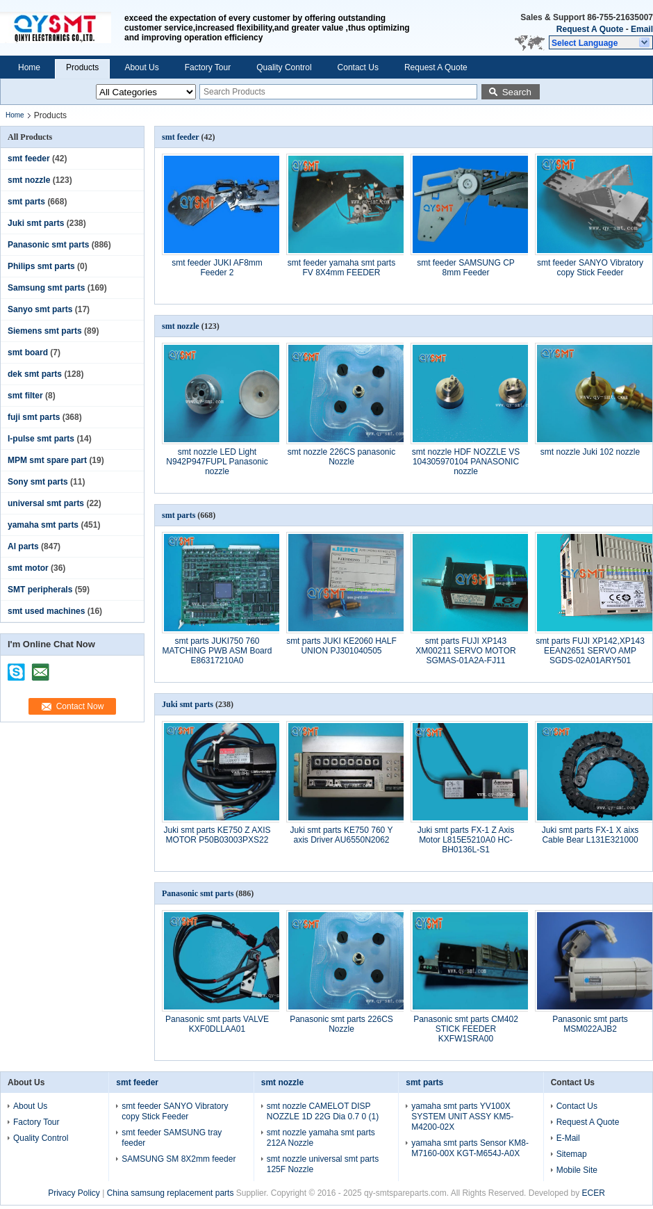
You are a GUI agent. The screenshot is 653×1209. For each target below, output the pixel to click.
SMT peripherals (40, 589)
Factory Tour (208, 67)
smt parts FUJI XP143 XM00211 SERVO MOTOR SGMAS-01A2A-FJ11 (465, 650)
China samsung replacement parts (170, 1193)
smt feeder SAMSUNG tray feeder (172, 1138)
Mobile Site (576, 1170)
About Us (141, 67)
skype (17, 667)
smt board (28, 352)
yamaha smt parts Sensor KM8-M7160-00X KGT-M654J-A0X (470, 1148)
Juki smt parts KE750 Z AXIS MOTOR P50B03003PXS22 (216, 835)
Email (642, 29)
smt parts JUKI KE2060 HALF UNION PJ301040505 (341, 646)
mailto (40, 667)
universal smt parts (46, 503)
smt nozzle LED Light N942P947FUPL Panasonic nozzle (216, 461)
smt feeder (29, 158)
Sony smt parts (38, 482)
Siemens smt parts (45, 331)
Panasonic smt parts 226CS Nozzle (341, 1024)
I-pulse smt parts (41, 439)
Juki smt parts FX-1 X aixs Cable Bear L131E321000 (590, 835)
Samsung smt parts (46, 288)
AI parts (23, 546)
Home (29, 67)
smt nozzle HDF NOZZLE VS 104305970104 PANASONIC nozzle (466, 461)
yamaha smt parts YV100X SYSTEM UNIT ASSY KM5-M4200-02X (462, 1116)
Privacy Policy (74, 1193)
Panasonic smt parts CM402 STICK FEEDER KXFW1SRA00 (465, 1029)
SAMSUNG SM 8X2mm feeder (178, 1159)
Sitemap (571, 1154)
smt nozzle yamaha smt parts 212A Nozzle (321, 1138)
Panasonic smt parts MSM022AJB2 (590, 1024)
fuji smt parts (34, 417)
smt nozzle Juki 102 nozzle (590, 452)
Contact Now (80, 706)
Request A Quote (589, 29)
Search (516, 92)
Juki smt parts (36, 223)
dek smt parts (35, 374)
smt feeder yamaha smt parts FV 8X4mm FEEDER (341, 267)
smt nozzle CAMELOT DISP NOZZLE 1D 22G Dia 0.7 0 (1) (323, 1111)
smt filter (25, 395)
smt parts (26, 201)
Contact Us (358, 67)
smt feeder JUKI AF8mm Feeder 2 (217, 267)
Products (82, 67)
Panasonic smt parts (48, 245)
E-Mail (568, 1138)
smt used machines (46, 611)
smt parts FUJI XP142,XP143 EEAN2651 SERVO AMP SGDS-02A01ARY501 (590, 650)
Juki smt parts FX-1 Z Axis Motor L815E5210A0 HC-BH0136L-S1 (466, 839)
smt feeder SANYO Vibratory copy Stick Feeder (590, 267)
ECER (593, 1193)
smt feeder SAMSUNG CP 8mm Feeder (466, 267)
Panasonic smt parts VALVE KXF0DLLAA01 (217, 1024)
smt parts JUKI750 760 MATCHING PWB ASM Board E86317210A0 (217, 650)
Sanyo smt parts (40, 309)
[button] (601, 42)
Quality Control (283, 67)
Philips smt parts (41, 266)
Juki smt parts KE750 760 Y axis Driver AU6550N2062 (341, 835)
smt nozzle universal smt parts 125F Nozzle (323, 1164)
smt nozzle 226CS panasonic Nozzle (341, 456)
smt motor (28, 568)
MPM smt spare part (47, 460)
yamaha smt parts (43, 525)
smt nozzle (29, 180)
